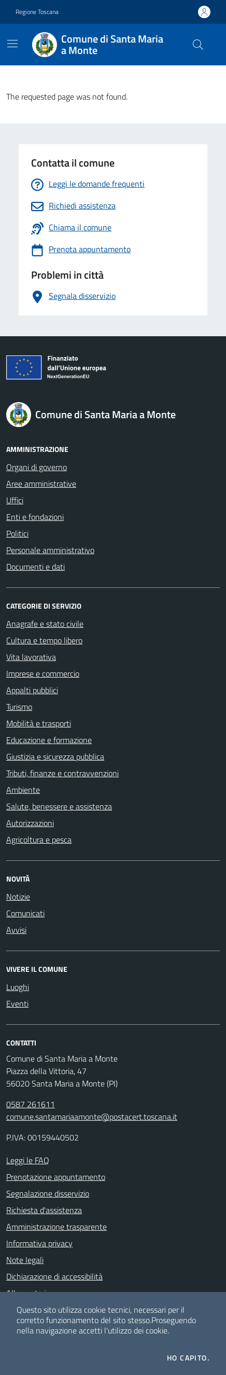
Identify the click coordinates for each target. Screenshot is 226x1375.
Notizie (18, 896)
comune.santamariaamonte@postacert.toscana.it (91, 1116)
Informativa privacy (39, 1243)
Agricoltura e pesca (39, 839)
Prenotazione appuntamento (55, 1177)
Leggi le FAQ (27, 1160)
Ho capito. (188, 1358)
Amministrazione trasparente (56, 1226)
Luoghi (17, 987)
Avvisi (16, 930)
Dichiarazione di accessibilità (54, 1276)
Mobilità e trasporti (38, 723)
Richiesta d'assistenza (44, 1210)
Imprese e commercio (42, 673)
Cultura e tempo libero (44, 640)
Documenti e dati (35, 566)
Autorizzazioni (30, 823)
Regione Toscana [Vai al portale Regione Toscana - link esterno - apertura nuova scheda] (37, 12)
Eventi (17, 1003)
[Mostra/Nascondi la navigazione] (12, 43)
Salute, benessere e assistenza (59, 806)
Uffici (14, 500)
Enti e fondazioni (35, 517)
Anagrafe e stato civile (44, 623)
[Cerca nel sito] (198, 44)
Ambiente (23, 789)
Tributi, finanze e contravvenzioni (62, 773)
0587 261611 (30, 1104)
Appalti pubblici (32, 690)
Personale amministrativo (50, 550)
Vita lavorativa (31, 657)
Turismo (19, 706)
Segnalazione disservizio (47, 1193)
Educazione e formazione (49, 740)
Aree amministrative (41, 483)
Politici (17, 533)
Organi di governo (36, 467)
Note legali (25, 1260)
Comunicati (25, 913)
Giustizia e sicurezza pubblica (55, 756)
